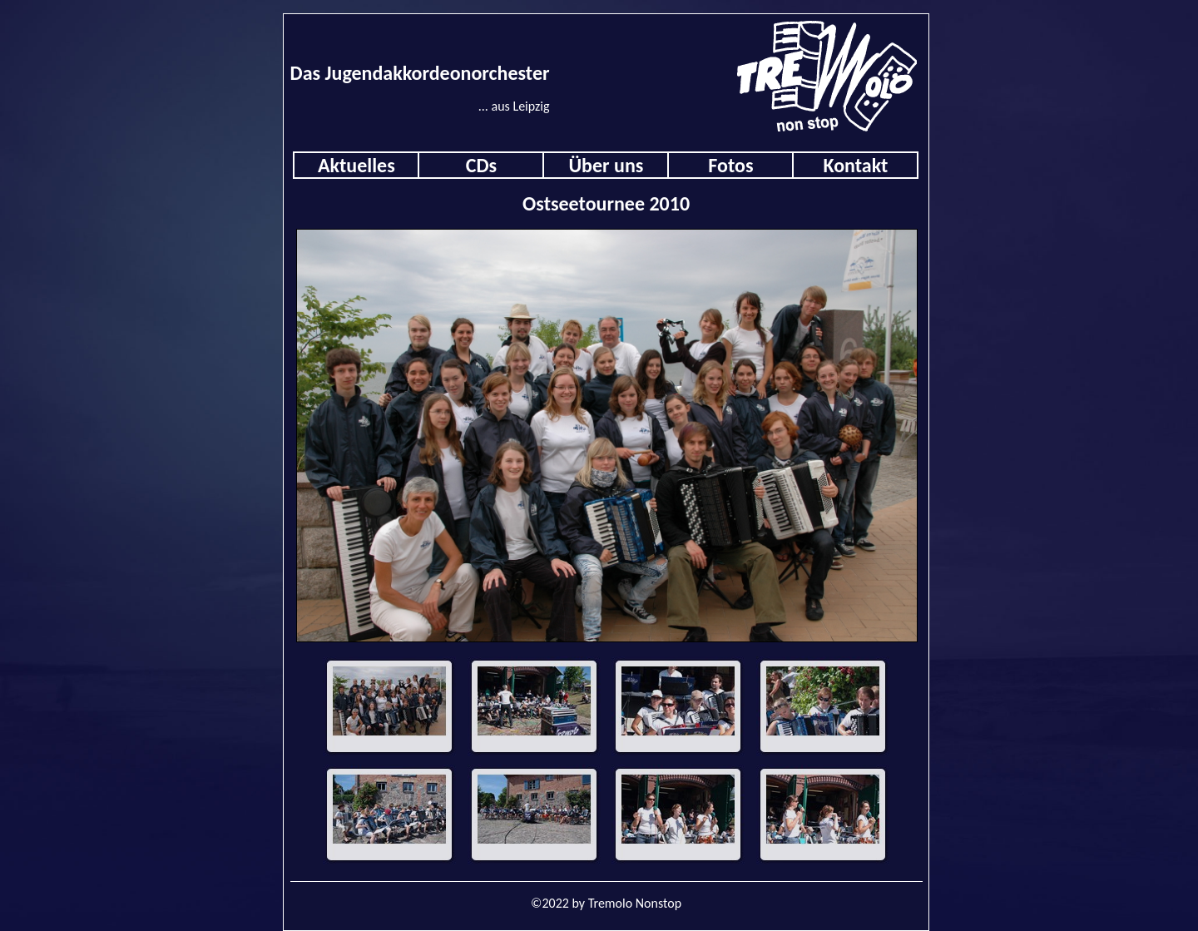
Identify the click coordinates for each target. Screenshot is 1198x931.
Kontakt (855, 165)
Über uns (605, 165)
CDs (481, 165)
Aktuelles (356, 165)
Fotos (730, 165)
